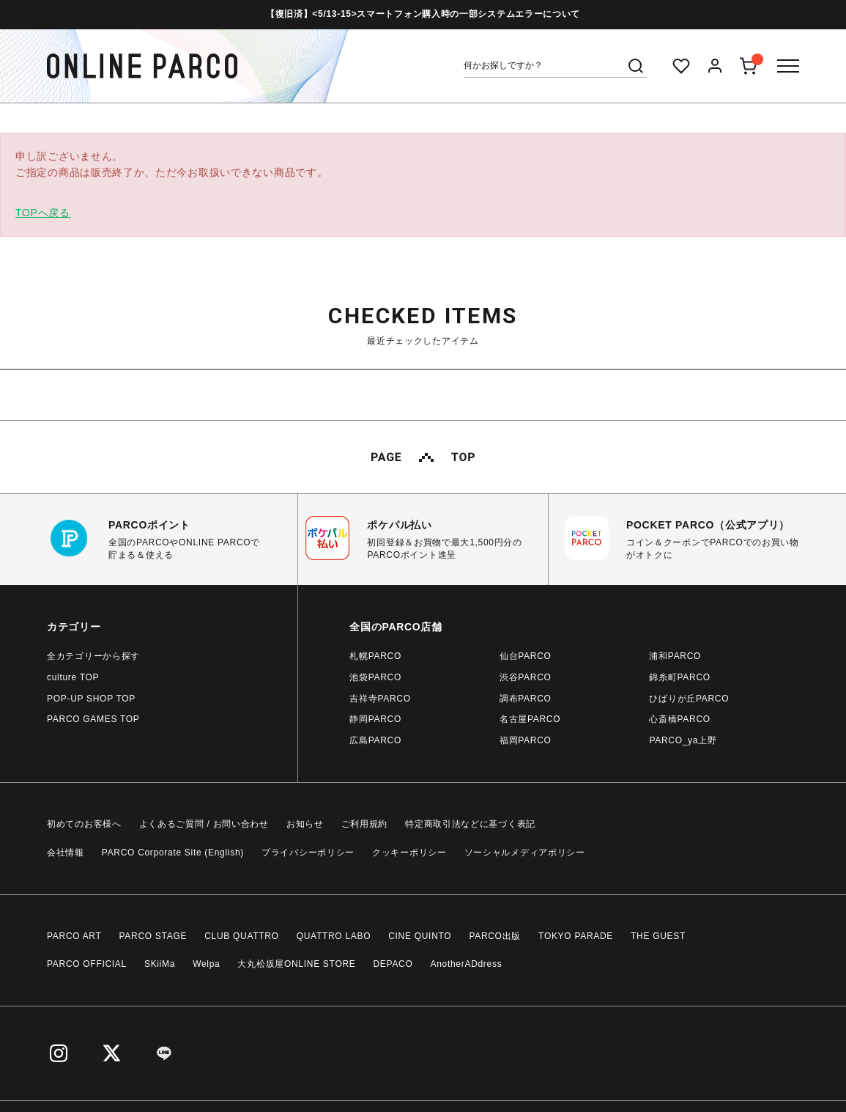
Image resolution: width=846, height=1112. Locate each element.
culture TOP (73, 677)
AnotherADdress (466, 964)
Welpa (206, 964)
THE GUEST (658, 936)
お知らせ (305, 824)
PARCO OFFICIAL (87, 964)
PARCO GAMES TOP (93, 719)
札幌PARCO (375, 656)
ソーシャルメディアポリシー (524, 852)
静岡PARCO (375, 719)
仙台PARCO (526, 656)
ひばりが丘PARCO (689, 698)
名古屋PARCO (530, 719)
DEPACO (393, 964)
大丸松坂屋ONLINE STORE (296, 964)
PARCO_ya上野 (682, 740)
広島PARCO (375, 740)
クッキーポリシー (409, 852)
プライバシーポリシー (308, 852)
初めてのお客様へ (84, 824)
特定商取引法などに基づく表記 (470, 824)
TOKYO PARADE (575, 936)
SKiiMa (159, 964)
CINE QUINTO (419, 936)
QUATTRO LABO (334, 936)
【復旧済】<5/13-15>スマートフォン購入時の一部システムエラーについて (423, 14)
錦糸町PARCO (679, 677)
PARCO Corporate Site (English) (173, 852)
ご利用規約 (364, 824)
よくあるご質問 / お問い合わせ (204, 824)
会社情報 (65, 852)
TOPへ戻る (42, 212)
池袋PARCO (375, 677)
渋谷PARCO (526, 677)
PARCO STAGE (153, 936)
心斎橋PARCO (679, 719)
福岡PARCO (526, 740)
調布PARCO (526, 698)
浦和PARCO (675, 656)
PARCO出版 (495, 936)
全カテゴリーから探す (93, 656)
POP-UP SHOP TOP (91, 698)
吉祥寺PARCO (379, 698)
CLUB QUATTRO (241, 936)
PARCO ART (74, 936)
